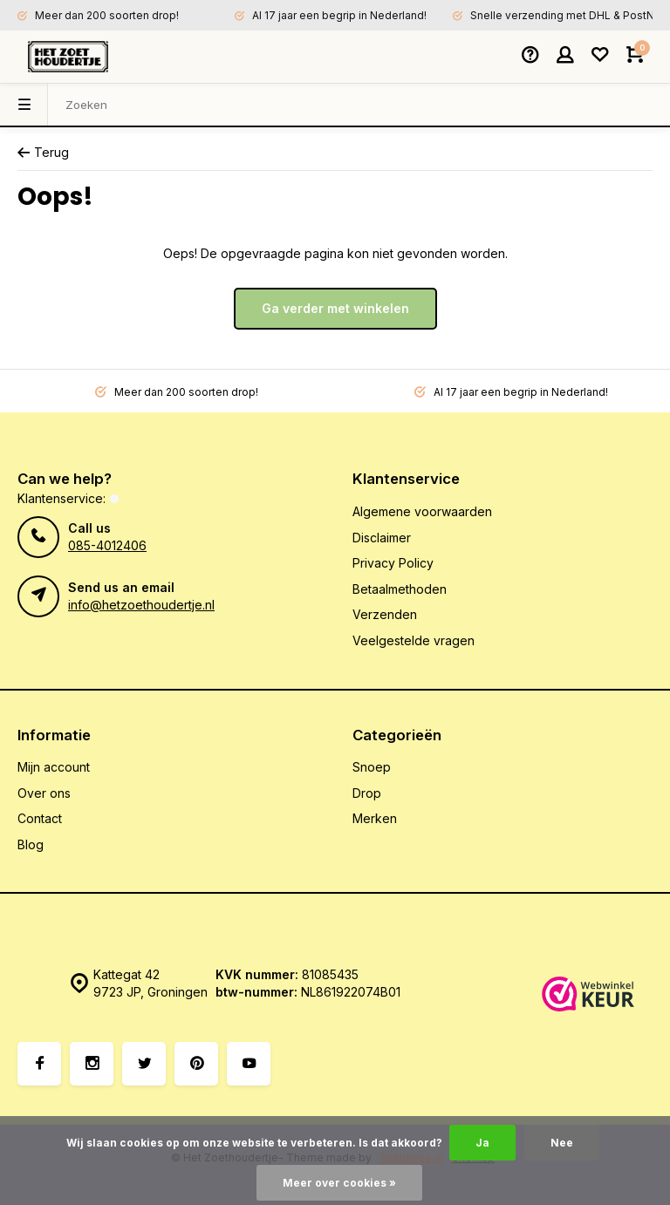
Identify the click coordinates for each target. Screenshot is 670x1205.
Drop (366, 793)
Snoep (371, 766)
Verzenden (384, 614)
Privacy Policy (393, 562)
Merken (374, 818)
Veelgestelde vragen (413, 640)
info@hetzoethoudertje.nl (141, 604)
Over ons (44, 793)
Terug (43, 152)
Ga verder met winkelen (335, 308)
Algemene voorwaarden (422, 511)
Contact (39, 818)
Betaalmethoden (399, 589)
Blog (30, 844)
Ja (482, 1142)
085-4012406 (107, 545)
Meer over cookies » (339, 1182)
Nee (561, 1142)
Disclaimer (381, 537)
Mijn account (53, 766)
